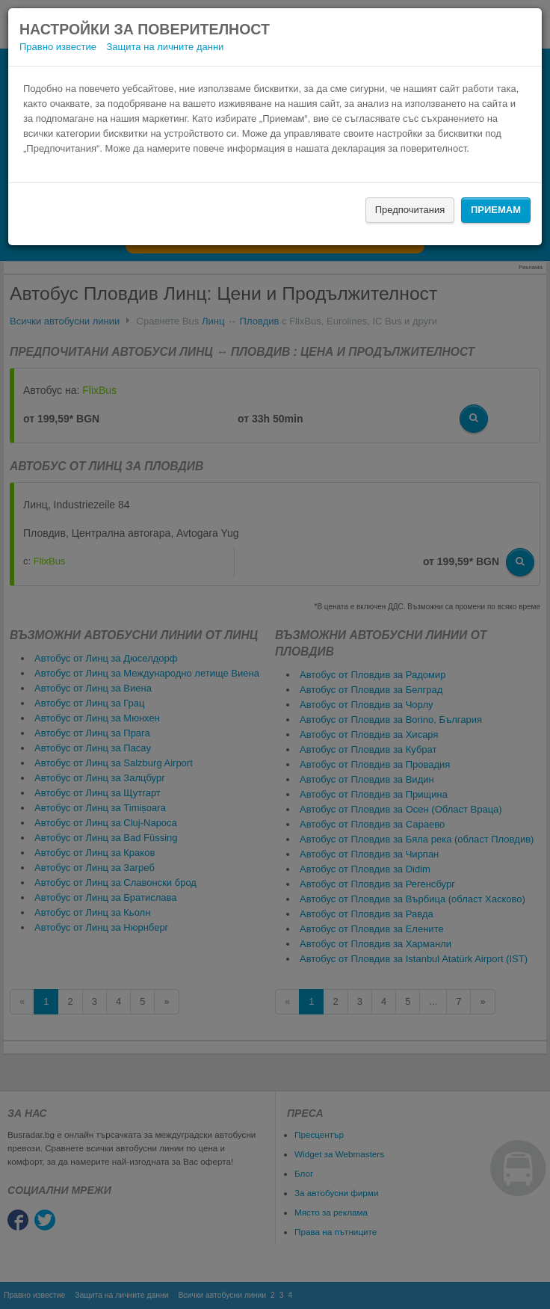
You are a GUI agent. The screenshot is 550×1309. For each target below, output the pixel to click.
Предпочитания (410, 209)
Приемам (496, 209)
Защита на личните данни (165, 46)
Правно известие (57, 46)
